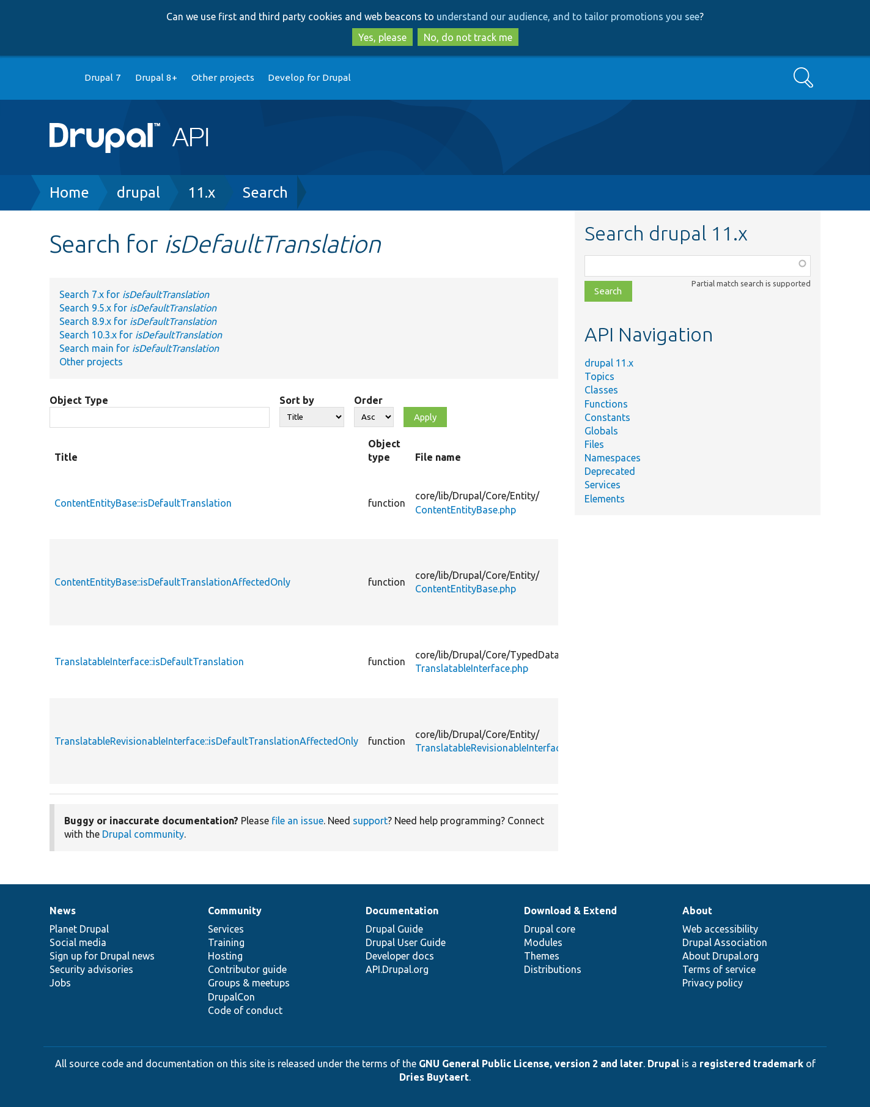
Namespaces (612, 457)
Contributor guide (247, 969)
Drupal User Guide (406, 942)
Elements (604, 498)
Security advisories (91, 969)
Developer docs (400, 955)
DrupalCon (231, 996)
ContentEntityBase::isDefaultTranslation (143, 503)
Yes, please (382, 37)
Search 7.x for (134, 294)
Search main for (139, 348)
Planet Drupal (79, 928)
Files (594, 444)
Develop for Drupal (309, 77)
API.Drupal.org (397, 969)
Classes (601, 389)
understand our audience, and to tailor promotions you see (568, 16)
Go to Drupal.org (61, 78)
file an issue (297, 820)
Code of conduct (245, 1010)
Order (368, 400)
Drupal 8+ (156, 77)
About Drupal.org (720, 955)
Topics (599, 376)
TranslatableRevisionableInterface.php (499, 747)
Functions (606, 403)
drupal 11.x (608, 362)
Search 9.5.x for (137, 307)
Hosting (225, 955)
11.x (201, 192)
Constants (607, 417)
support (370, 820)
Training (226, 942)
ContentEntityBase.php (465, 509)
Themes (541, 955)
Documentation (402, 910)
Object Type (79, 400)
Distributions (552, 969)
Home (69, 192)
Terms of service (719, 969)
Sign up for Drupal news (102, 955)
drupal (138, 192)
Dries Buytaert (434, 1077)
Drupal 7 (102, 77)
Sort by (296, 400)
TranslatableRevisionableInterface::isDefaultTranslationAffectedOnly (206, 741)
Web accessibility (720, 928)
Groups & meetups (249, 982)
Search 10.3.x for (140, 334)
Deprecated (609, 471)
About (697, 910)
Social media (78, 942)
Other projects (222, 77)
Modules (543, 942)
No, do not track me (468, 37)
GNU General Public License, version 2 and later (531, 1063)
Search (265, 192)
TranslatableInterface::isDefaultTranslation (149, 661)
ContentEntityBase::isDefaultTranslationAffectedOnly (172, 581)
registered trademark (751, 1063)
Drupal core (549, 928)
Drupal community (143, 834)
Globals (601, 430)
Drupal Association (724, 942)
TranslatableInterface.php (471, 668)
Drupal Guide (394, 928)
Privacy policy (712, 982)
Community (235, 910)
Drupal (663, 1063)
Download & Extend (570, 910)
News (63, 910)
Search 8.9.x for (137, 321)
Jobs (60, 982)
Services (602, 484)
